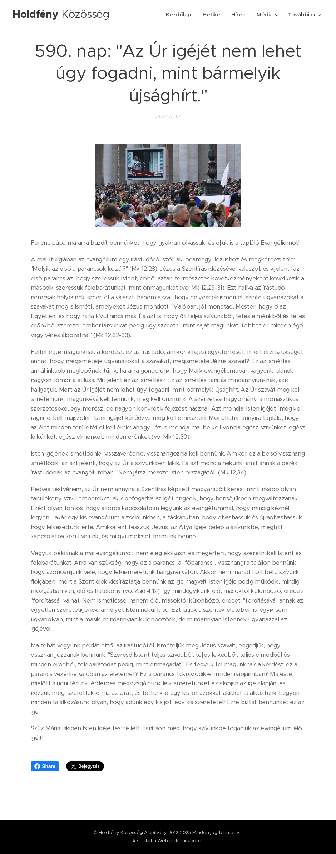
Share (44, 766)
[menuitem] (180, 15)
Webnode (168, 841)
